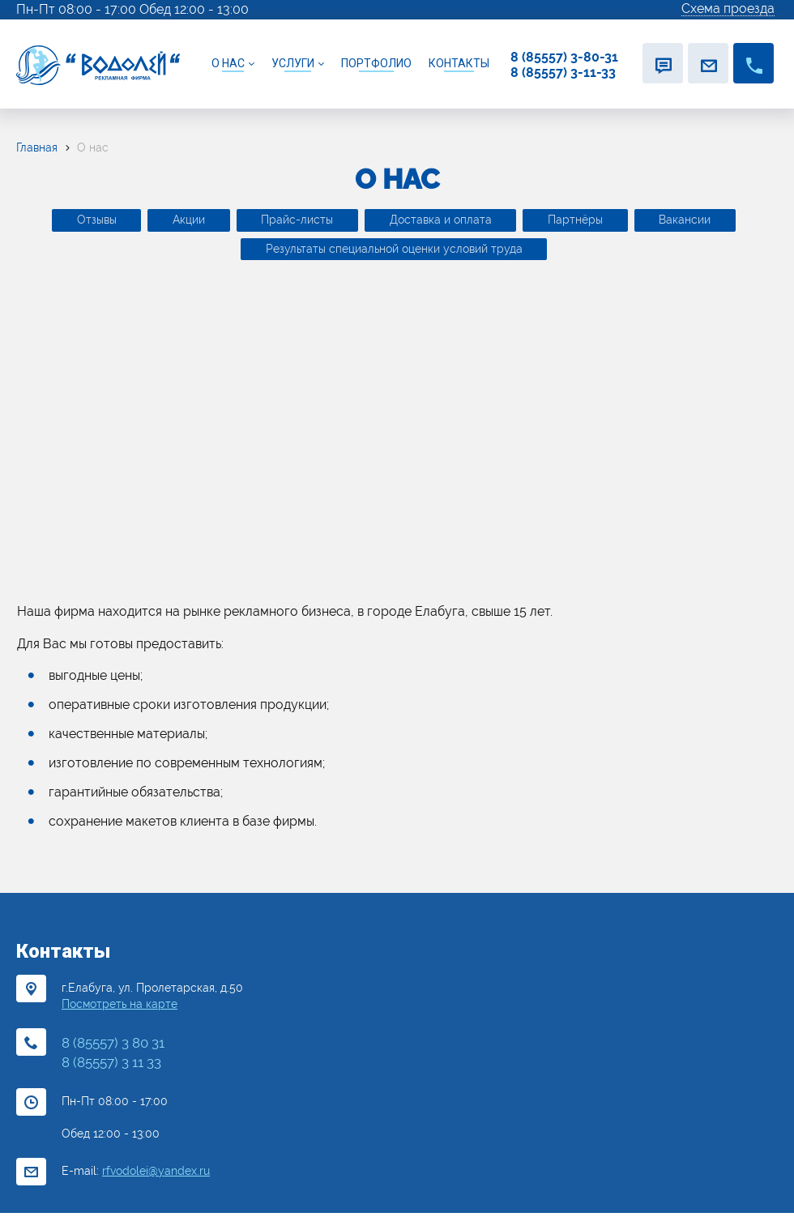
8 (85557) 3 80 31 (113, 1047)
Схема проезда (728, 9)
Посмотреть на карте (119, 1007)
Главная (37, 147)
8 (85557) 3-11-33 (563, 72)
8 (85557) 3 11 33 (111, 1066)
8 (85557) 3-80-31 (564, 57)
